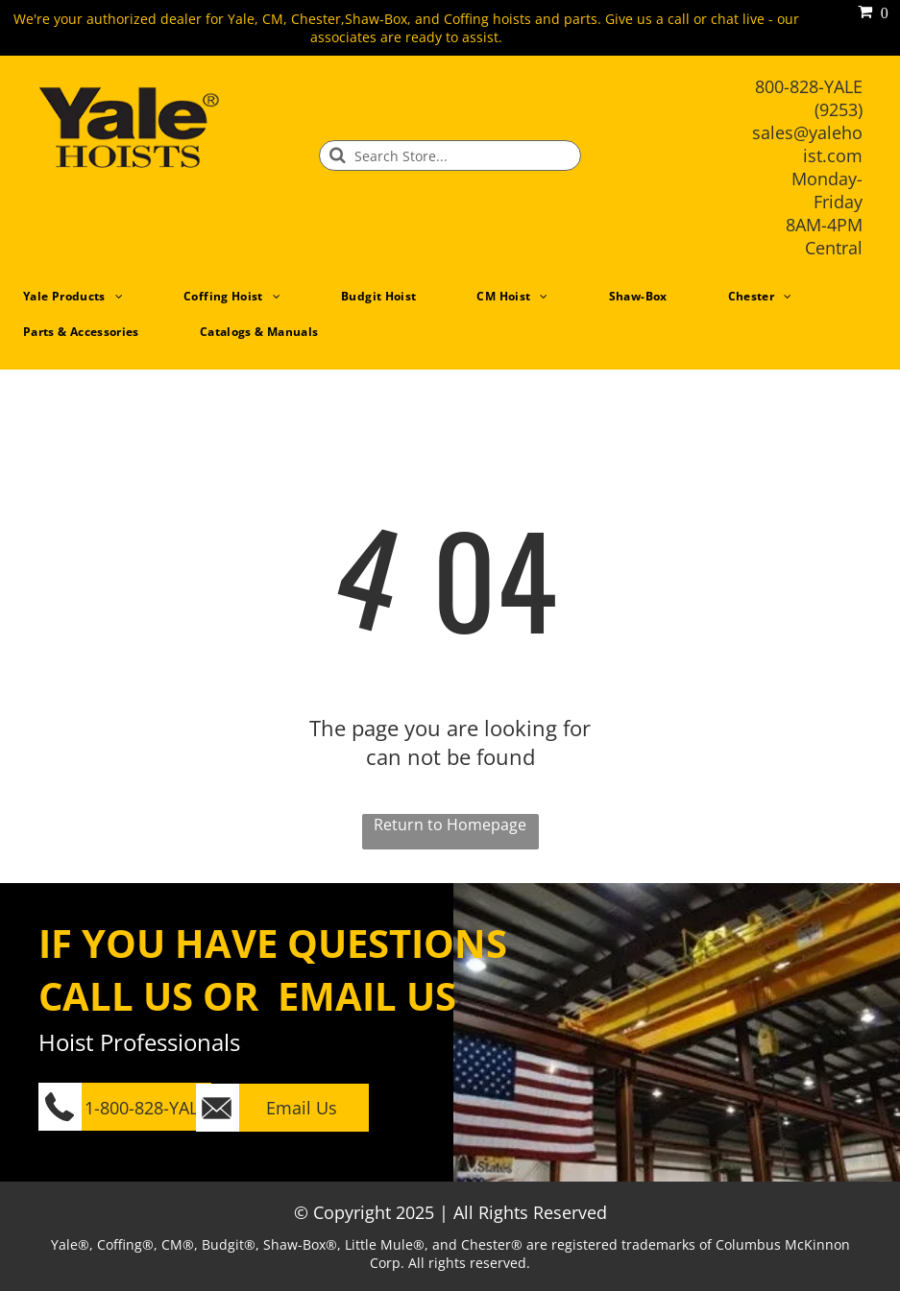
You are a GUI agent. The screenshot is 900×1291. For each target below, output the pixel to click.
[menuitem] (80, 296)
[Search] (450, 155)
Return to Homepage (450, 824)
